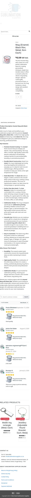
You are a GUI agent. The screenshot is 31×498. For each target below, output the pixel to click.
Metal (17, 42)
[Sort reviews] (24, 302)
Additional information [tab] (8, 122)
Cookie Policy (5, 477)
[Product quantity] (19, 96)
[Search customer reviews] (11, 297)
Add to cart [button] (7, 435)
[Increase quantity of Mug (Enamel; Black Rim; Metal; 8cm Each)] (21, 96)
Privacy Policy (13, 470)
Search (26, 297)
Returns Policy (5, 470)
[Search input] (14, 31)
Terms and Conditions (7, 480)
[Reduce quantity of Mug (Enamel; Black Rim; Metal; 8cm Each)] (17, 96)
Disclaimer (4, 483)
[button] (15, 36)
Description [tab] (4, 120)
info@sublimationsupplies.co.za (14, 456)
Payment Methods (6, 486)
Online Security (5, 473)
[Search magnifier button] (29, 31)
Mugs (25, 108)
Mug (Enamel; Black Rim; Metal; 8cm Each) (19, 316)
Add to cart (21, 101)
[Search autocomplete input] (14, 33)
